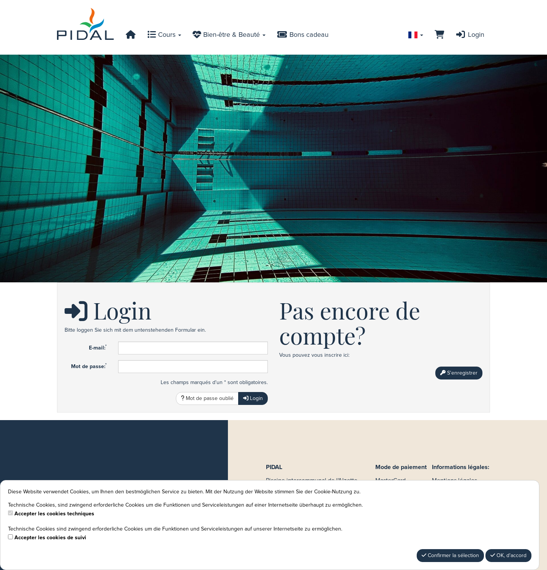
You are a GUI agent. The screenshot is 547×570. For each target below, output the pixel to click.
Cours (164, 34)
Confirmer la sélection (450, 555)
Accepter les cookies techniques (54, 513)
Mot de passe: (89, 366)
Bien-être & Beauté (229, 34)
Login (469, 34)
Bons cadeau (303, 34)
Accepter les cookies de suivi (50, 537)
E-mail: (98, 348)
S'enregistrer (458, 373)
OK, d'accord (508, 555)
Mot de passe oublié (207, 398)
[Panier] (439, 35)
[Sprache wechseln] (416, 35)
